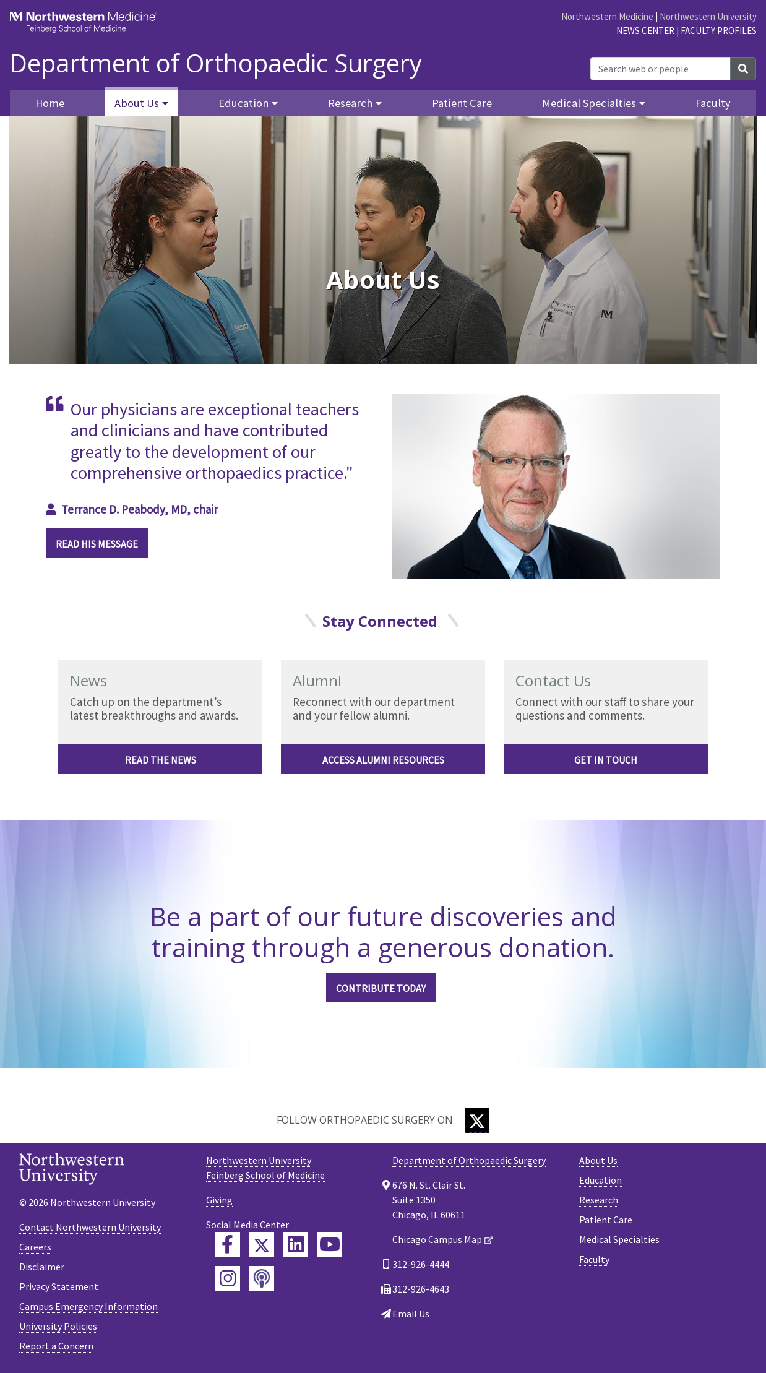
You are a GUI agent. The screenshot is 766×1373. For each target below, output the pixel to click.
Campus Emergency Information (88, 1306)
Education (600, 1180)
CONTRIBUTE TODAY (381, 988)
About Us (598, 1160)
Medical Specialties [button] (589, 103)
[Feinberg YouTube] (329, 1244)
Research (598, 1200)
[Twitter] (477, 1120)
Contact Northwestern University (90, 1227)
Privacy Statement (58, 1286)
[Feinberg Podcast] (261, 1278)
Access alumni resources (383, 760)
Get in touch (605, 760)
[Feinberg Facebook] (227, 1244)
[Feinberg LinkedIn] (295, 1244)
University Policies (58, 1326)
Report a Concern (56, 1346)
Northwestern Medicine (607, 16)
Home (49, 103)
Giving (219, 1200)
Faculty (713, 103)
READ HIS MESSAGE (97, 544)
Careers (35, 1247)
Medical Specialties (619, 1239)
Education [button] (243, 103)
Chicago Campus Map (437, 1239)
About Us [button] (136, 103)
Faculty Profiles (719, 31)
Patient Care (462, 103)
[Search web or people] (660, 68)
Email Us (410, 1313)
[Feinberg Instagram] (227, 1278)
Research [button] (350, 103)
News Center (645, 31)
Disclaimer (41, 1266)
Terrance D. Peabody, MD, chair (139, 509)
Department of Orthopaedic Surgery (215, 63)
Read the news (160, 760)
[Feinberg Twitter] (261, 1244)
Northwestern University (708, 16)
